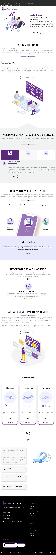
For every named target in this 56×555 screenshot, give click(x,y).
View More (35, 32)
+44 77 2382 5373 (29, 3)
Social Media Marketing (34, 511)
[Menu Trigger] (53, 9)
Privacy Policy (32, 533)
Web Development (33, 515)
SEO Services (32, 508)
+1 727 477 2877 (18, 3)
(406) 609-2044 (6, 3)
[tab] (10, 154)
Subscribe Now (21, 545)
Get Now (27, 77)
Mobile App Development (34, 518)
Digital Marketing (33, 506)
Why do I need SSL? (7, 469)
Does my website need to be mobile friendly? (14, 477)
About (31, 526)
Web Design (32, 513)
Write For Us (32, 535)
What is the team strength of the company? (13, 486)
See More (10, 422)
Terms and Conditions (33, 530)
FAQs (30, 528)
